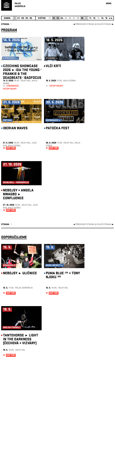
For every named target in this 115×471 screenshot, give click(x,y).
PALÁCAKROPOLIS (20, 5)
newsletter (98, 411)
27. (18, 18)
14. (102, 18)
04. (62, 18)
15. (106, 18)
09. (82, 18)
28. (22, 18)
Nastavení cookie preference (10, 439)
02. (54, 18)
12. (94, 18)
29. (26, 18)
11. (90, 18)
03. (58, 18)
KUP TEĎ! (11, 148)
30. (30, 18)
